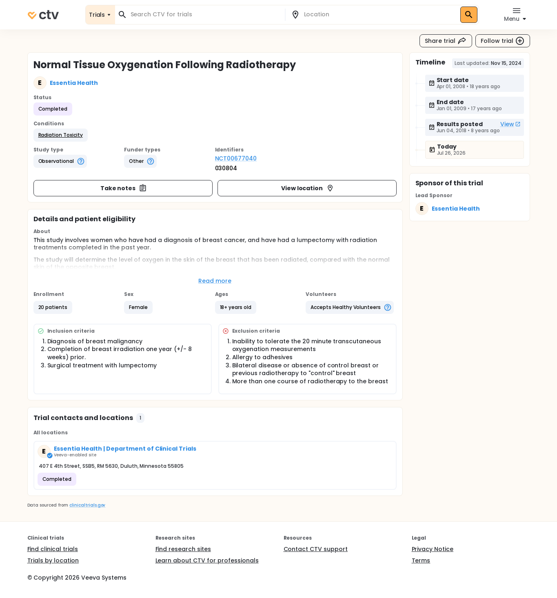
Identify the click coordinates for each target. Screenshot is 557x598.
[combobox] (205, 14)
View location (308, 188)
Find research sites (183, 549)
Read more (214, 281)
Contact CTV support (316, 549)
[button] (60, 135)
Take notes (123, 188)
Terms (421, 560)
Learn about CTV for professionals (207, 560)
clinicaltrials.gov (87, 505)
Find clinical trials (52, 549)
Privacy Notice (433, 549)
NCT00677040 (236, 158)
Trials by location (53, 560)
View (510, 124)
